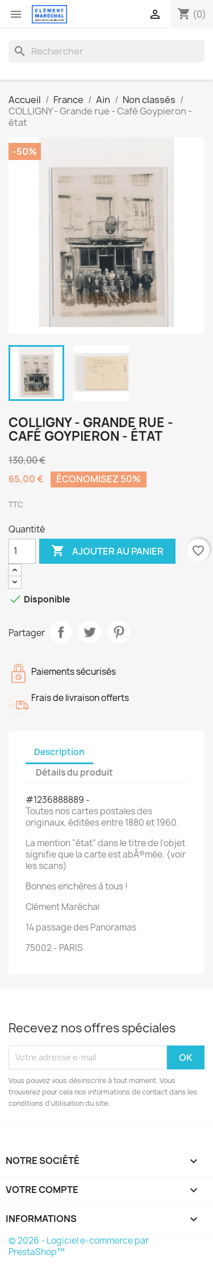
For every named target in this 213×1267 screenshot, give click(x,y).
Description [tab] (59, 752)
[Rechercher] (106, 51)
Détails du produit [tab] (74, 772)
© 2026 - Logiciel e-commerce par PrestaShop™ (79, 1246)
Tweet (89, 632)
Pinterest (118, 632)
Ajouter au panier (107, 551)
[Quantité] (22, 551)
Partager (60, 632)
